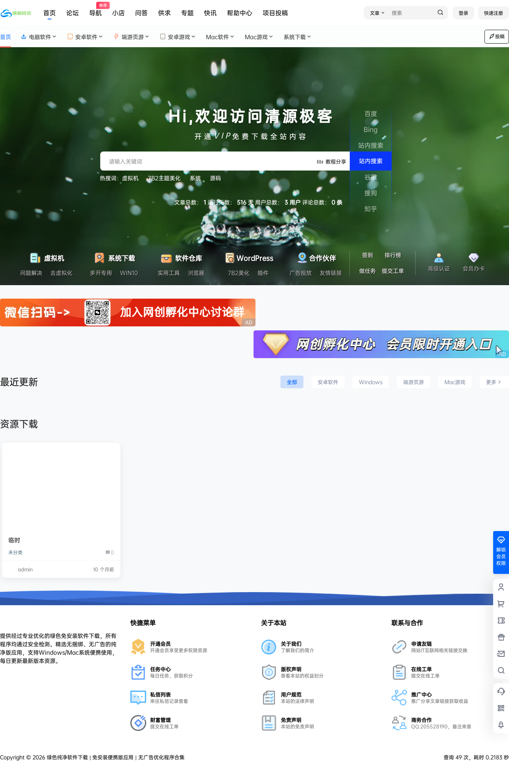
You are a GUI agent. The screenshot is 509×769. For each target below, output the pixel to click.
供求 (164, 12)
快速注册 (493, 13)
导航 (95, 9)
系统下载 (298, 37)
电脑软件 (39, 37)
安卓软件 (85, 37)
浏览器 (196, 272)
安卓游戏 (178, 37)
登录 (463, 13)
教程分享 (331, 161)
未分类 (15, 552)
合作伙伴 (315, 256)
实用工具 (169, 272)
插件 (263, 272)
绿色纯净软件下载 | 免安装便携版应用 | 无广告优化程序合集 (115, 757)
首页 (49, 12)
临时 (14, 540)
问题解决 (31, 272)
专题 (187, 12)
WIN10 (129, 272)
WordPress (248, 256)
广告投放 (301, 272)
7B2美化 (239, 272)
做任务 (367, 270)
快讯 (210, 12)
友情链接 (331, 272)
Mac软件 (220, 37)
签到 (367, 255)
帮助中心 (239, 12)
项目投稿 (275, 12)
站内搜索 (371, 161)
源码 (215, 178)
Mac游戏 (259, 37)
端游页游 (131, 37)
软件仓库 (181, 256)
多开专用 (101, 272)
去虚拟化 (61, 272)
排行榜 (393, 255)
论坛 (72, 12)
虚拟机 (130, 178)
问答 (141, 12)
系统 (195, 178)
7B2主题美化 (164, 178)
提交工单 (393, 270)
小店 (118, 12)
